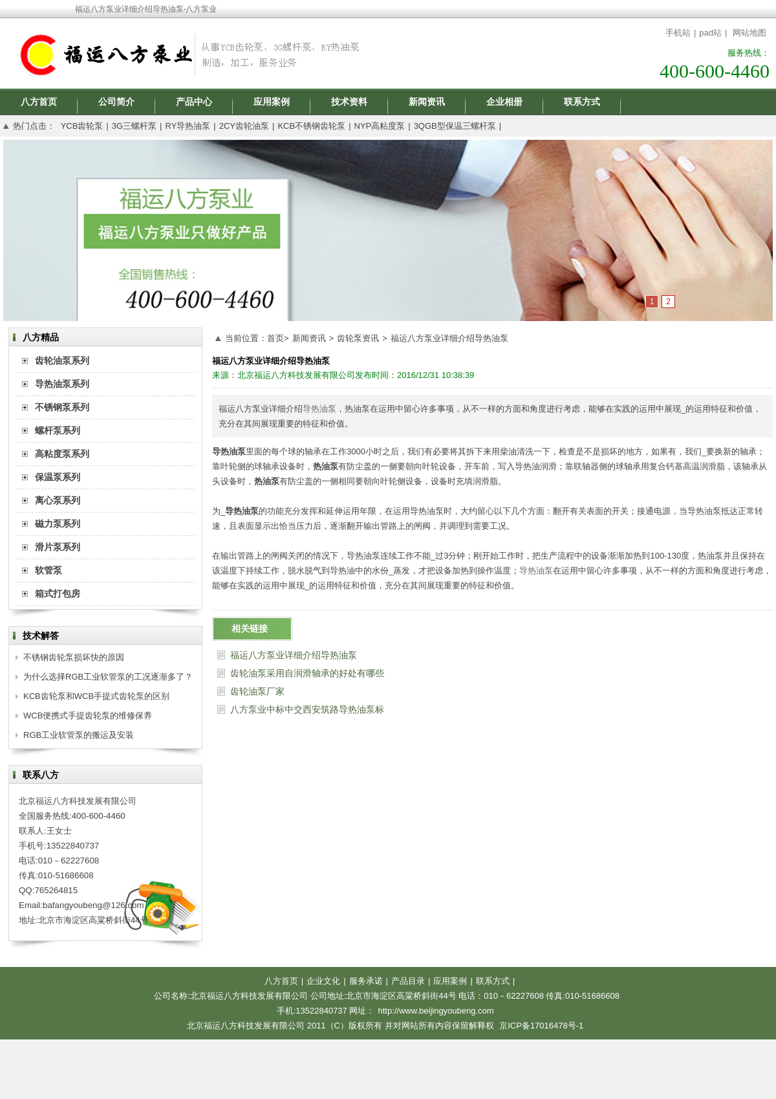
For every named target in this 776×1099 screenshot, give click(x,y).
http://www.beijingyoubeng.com (435, 1011)
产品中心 (194, 101)
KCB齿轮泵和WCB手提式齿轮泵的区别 (96, 696)
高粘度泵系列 (62, 454)
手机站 (678, 33)
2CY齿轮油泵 (244, 126)
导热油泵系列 (62, 384)
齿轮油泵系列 (62, 360)
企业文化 (323, 981)
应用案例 (271, 101)
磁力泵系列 (57, 523)
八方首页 (39, 101)
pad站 (710, 33)
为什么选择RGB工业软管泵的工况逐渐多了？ (108, 677)
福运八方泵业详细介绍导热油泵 (449, 338)
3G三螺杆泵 (134, 126)
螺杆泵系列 (57, 430)
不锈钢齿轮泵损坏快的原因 (73, 657)
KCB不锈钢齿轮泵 (311, 126)
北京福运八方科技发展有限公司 (296, 375)
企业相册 (504, 101)
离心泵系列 (57, 500)
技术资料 (349, 101)
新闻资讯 (427, 101)
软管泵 (48, 570)
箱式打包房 (57, 593)
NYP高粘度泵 (379, 126)
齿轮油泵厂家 (257, 691)
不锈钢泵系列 (62, 407)
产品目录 (408, 981)
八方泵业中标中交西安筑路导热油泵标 (307, 709)
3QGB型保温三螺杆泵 (455, 126)
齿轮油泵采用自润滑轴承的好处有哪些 (307, 673)
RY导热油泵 (187, 126)
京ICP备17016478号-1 (541, 1025)
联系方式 (582, 101)
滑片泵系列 (57, 547)
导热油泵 (319, 409)
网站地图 (749, 33)
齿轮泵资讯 (358, 338)
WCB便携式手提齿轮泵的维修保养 (87, 715)
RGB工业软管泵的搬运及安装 (78, 735)
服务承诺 (366, 981)
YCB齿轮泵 (82, 126)
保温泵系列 (57, 477)
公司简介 (116, 101)
